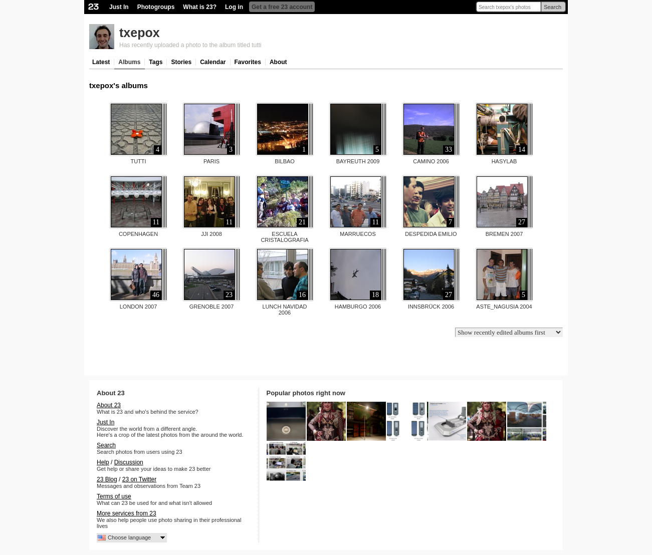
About (278, 62)
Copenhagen (138, 234)
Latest (101, 62)
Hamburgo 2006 (358, 307)
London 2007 (138, 307)
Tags (155, 62)
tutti (138, 161)
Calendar (213, 62)
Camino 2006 (431, 161)
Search (552, 7)
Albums (129, 62)
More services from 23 (126, 513)
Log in (234, 7)
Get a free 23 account (282, 7)
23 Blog (107, 479)
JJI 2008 (211, 234)
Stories (181, 62)
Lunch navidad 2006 (284, 310)
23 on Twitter (139, 479)
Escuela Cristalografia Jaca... (284, 240)
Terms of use (114, 496)
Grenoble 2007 (211, 307)
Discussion (128, 462)
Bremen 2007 (504, 234)
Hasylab (504, 161)
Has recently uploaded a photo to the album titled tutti (190, 45)
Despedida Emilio (431, 234)
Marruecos (358, 234)
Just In (119, 7)
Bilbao (285, 161)
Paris (211, 161)
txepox (139, 33)
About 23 (109, 405)
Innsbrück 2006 (431, 307)
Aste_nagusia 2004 (504, 307)
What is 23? (199, 7)
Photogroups (156, 7)
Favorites (248, 62)
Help (103, 462)
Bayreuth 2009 (358, 161)
